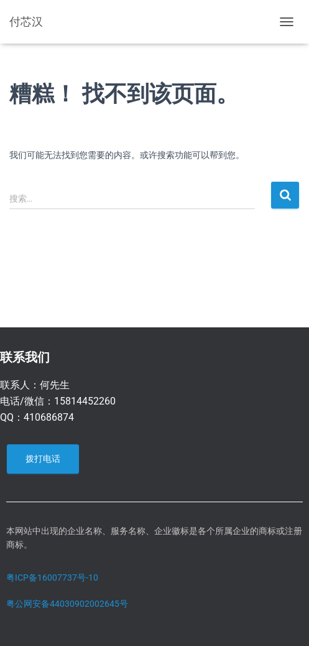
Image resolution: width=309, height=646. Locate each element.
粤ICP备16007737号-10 (52, 578)
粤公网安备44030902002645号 (67, 604)
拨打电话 (42, 459)
